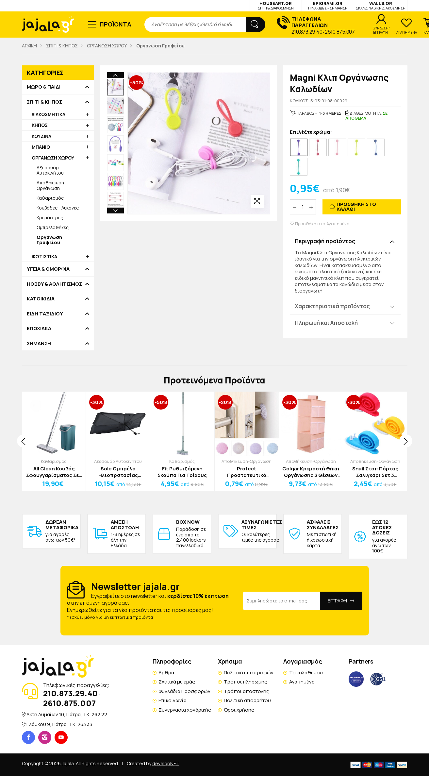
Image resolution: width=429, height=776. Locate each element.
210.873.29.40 (306, 31)
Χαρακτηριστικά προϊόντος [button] (332, 306)
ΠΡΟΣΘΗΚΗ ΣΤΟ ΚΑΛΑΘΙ (356, 206)
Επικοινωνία (172, 700)
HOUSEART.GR (276, 5)
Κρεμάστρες (50, 217)
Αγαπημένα (302, 681)
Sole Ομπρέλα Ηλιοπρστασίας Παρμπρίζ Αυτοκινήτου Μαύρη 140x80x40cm (118, 471)
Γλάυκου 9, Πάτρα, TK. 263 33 (59, 724)
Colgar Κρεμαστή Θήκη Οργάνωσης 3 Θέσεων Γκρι (310, 471)
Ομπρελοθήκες (53, 227)
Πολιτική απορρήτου (247, 700)
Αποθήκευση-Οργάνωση (51, 185)
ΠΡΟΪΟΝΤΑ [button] (115, 24)
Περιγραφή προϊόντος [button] (325, 241)
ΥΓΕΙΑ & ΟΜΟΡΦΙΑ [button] (48, 269)
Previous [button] (115, 75)
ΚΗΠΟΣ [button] (40, 125)
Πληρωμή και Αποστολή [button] (326, 323)
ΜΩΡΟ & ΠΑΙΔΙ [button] (43, 87)
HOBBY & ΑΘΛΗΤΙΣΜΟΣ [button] (54, 284)
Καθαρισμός (50, 198)
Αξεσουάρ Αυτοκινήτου (50, 170)
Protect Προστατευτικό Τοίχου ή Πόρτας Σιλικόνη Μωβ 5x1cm (247, 471)
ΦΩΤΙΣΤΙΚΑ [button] (44, 256)
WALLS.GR (380, 5)
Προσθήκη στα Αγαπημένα (320, 224)
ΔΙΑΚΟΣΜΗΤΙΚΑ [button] (48, 114)
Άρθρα (166, 672)
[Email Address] (281, 601)
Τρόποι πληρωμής (245, 681)
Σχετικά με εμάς (176, 681)
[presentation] (23, 440)
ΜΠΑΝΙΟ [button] (41, 147)
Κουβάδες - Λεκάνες (58, 208)
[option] (115, 87)
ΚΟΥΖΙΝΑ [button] (41, 136)
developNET (165, 763)
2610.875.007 (340, 31)
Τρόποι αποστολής (246, 691)
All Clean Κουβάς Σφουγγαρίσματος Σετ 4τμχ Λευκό (54, 471)
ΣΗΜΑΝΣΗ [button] (39, 343)
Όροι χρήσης (239, 709)
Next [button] (115, 210)
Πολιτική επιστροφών (248, 672)
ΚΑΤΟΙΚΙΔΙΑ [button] (41, 298)
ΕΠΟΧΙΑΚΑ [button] (39, 328)
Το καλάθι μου (306, 672)
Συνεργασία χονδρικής (184, 709)
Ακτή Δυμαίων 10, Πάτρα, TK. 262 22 (66, 714)
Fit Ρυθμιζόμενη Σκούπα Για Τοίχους (182, 471)
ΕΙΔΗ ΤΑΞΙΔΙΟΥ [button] (45, 314)
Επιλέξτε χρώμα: (311, 132)
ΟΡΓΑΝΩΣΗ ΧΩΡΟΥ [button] (53, 158)
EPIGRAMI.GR (328, 5)
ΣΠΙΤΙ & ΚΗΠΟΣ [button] (44, 102)
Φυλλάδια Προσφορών (184, 691)
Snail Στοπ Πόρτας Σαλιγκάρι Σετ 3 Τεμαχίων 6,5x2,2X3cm (375, 471)
